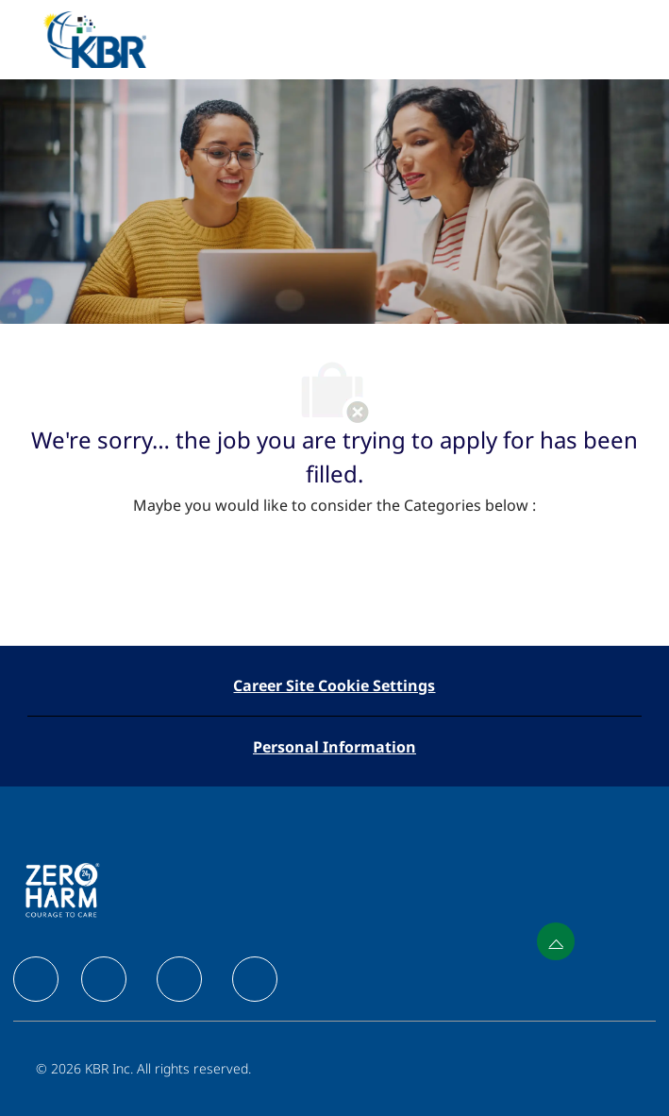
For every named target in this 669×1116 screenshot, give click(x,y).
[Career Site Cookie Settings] (334, 685)
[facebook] (36, 979)
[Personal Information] (334, 747)
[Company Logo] (94, 38)
